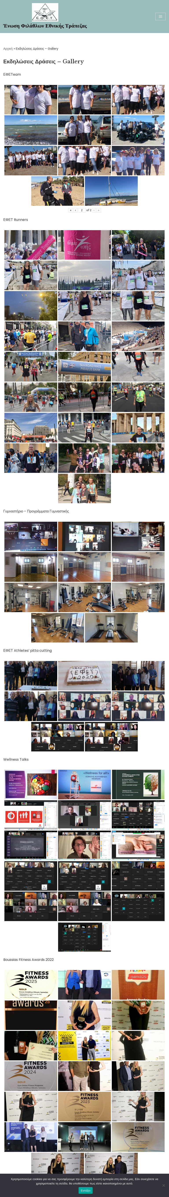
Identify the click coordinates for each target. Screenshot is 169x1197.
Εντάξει (85, 1190)
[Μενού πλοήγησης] (160, 16)
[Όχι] (163, 1185)
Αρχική (8, 48)
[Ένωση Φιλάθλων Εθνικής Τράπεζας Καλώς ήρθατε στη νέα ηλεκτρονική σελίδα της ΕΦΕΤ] (45, 16)
